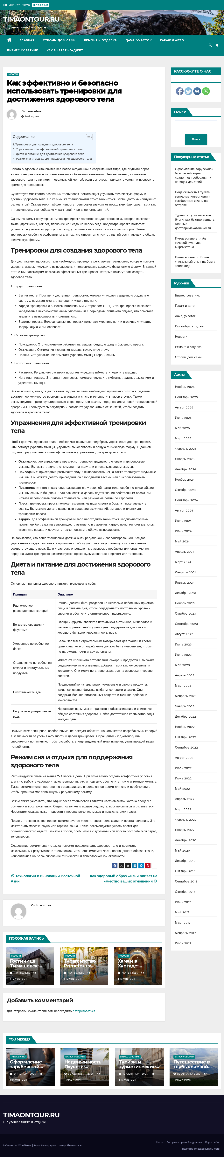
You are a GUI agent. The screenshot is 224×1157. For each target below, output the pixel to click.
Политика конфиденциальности (201, 1148)
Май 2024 (182, 541)
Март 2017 (183, 922)
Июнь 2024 (183, 531)
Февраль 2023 (186, 696)
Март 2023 (183, 685)
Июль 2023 (183, 644)
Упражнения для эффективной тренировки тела (49, 149)
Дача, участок (138, 40)
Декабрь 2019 (185, 861)
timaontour (34, 111)
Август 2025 (184, 407)
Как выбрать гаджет (65, 50)
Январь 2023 (184, 706)
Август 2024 (184, 510)
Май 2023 (182, 665)
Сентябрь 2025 (186, 397)
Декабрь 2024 (185, 469)
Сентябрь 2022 (186, 747)
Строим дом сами (59, 40)
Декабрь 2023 (185, 593)
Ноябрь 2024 (185, 479)
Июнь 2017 (183, 902)
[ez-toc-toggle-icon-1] (87, 138)
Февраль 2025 (186, 448)
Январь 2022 (184, 830)
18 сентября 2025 (136, 1073)
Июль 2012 (183, 943)
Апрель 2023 (184, 675)
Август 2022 (184, 758)
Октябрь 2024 (185, 490)
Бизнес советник (22, 50)
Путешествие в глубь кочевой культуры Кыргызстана (191, 243)
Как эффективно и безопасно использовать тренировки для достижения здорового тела (64, 91)
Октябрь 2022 (185, 737)
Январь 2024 (184, 582)
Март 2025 (183, 438)
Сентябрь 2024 (186, 500)
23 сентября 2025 (81, 1073)
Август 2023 (184, 634)
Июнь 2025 (183, 418)
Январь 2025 (184, 459)
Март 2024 (183, 562)
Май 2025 (182, 428)
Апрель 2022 (184, 799)
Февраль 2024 (186, 572)
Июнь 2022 (183, 778)
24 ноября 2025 (25, 1073)
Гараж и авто (172, 40)
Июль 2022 (183, 768)
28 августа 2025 (189, 1073)
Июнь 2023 (183, 655)
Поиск (180, 112)
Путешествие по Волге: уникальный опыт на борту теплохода (195, 261)
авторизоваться (84, 1011)
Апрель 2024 (184, 552)
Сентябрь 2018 (186, 881)
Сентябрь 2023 (186, 624)
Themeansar (74, 1145)
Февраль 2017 (185, 933)
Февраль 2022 (186, 819)
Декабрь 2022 (185, 716)
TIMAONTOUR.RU (31, 19)
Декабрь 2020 (185, 840)
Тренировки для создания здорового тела (44, 144)
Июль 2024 (183, 521)
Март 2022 (183, 809)
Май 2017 (182, 912)
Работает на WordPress (17, 1145)
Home (160, 1142)
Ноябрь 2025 (185, 387)
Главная (27, 40)
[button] (210, 45)
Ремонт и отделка (100, 40)
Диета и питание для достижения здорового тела (50, 154)
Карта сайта (212, 1142)
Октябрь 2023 (185, 613)
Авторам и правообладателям (184, 1142)
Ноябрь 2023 (185, 603)
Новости (13, 74)
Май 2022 (182, 789)
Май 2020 (182, 850)
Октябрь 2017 (185, 892)
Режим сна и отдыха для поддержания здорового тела (54, 158)
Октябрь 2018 (185, 871)
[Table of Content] (89, 137)
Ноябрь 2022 (185, 727)
